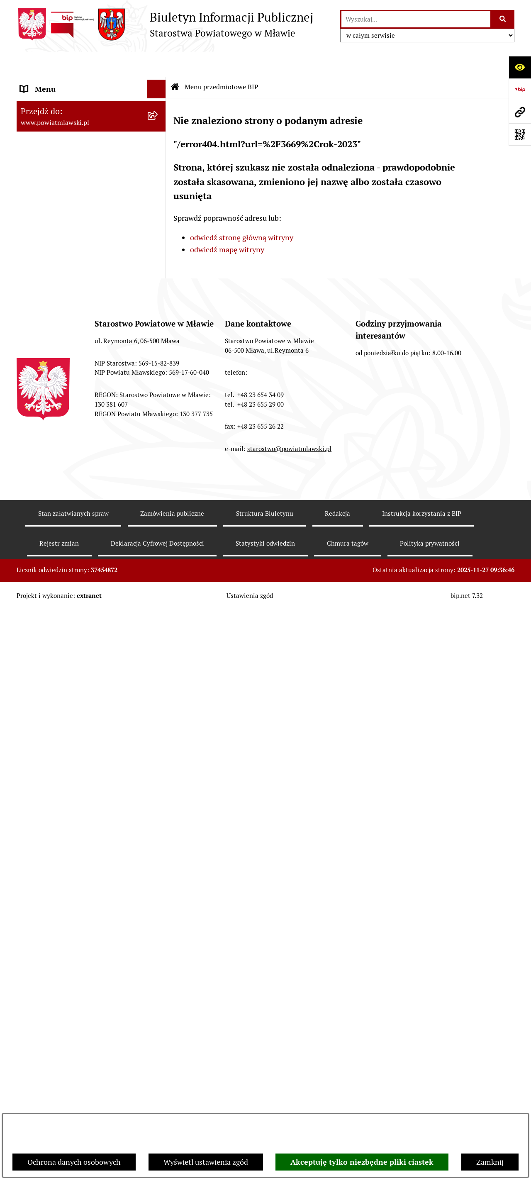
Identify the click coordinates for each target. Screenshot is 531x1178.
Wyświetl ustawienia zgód (205, 1162)
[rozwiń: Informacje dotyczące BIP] (158, 751)
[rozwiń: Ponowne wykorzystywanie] (158, 853)
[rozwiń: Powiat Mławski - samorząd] (158, 214)
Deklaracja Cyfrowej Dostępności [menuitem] (74, 872)
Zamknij (490, 1162)
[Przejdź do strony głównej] (165, 24)
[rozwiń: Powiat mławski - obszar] (158, 190)
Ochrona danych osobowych (74, 1162)
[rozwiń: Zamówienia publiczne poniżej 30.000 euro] (158, 512)
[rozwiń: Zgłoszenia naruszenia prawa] (158, 703)
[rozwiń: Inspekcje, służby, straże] (158, 321)
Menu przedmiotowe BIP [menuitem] (61, 83)
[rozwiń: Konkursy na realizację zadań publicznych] (158, 572)
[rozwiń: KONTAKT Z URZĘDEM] (158, 775)
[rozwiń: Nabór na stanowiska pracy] (158, 607)
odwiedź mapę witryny (227, 224)
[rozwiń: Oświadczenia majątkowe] (158, 369)
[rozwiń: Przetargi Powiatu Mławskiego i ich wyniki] (158, 442)
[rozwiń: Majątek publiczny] (158, 418)
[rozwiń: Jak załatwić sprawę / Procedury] (158, 631)
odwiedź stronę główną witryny (241, 212)
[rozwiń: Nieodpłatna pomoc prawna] (158, 679)
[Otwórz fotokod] (520, 134)
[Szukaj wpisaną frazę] (503, 19)
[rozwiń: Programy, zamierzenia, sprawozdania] (158, 155)
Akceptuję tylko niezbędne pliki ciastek (362, 1162)
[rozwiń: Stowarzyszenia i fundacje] (158, 345)
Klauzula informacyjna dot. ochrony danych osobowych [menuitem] (79, 829)
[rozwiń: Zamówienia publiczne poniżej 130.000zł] (158, 477)
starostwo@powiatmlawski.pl (289, 1104)
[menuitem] (91, 106)
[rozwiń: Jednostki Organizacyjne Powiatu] (158, 297)
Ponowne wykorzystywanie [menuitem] (65, 853)
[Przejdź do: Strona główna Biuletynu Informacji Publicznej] (175, 62)
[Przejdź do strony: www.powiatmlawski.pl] (520, 112)
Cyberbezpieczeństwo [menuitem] (56, 890)
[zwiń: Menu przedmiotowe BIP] (158, 83)
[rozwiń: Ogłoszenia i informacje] (158, 547)
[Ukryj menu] (156, 64)
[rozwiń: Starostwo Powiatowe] (158, 238)
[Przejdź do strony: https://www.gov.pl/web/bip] (520, 89)
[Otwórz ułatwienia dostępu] (520, 67)
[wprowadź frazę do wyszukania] (416, 19)
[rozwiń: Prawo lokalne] (158, 130)
